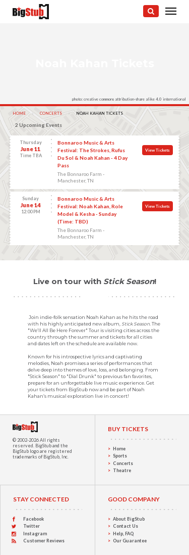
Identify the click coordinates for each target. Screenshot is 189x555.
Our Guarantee (130, 540)
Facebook (33, 519)
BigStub (43, 445)
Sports (120, 455)
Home (19, 113)
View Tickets (157, 150)
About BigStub (129, 519)
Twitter (31, 526)
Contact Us (125, 526)
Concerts (51, 113)
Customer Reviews (44, 540)
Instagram (35, 533)
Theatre (122, 470)
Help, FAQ (123, 533)
